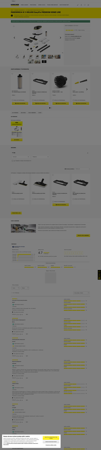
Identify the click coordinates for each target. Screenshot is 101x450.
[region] (31, 441)
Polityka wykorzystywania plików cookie (15, 443)
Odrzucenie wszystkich (51, 441)
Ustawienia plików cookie (51, 445)
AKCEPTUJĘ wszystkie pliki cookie (51, 438)
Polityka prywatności (28, 443)
